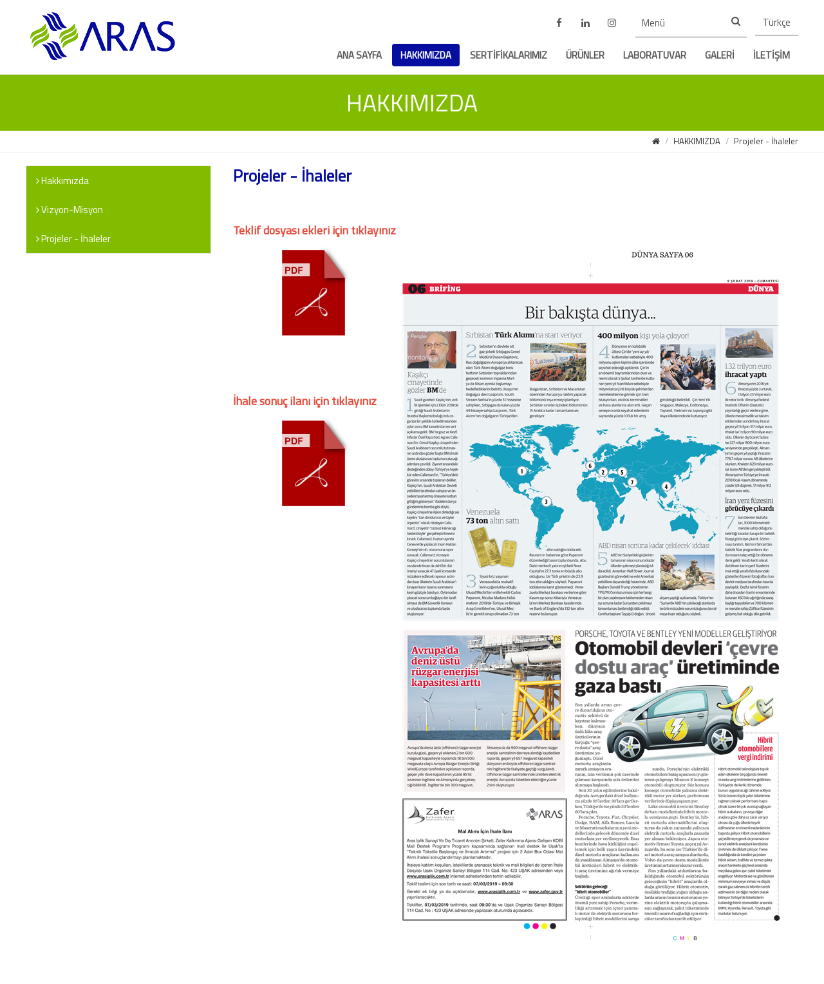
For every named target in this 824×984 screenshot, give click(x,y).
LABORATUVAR (654, 55)
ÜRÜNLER (585, 55)
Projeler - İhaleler (766, 141)
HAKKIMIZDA (425, 55)
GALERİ (720, 55)
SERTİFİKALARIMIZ (508, 55)
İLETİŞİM (771, 55)
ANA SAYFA (359, 55)
